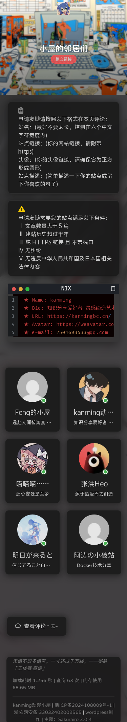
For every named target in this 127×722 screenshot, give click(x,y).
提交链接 (64, 59)
